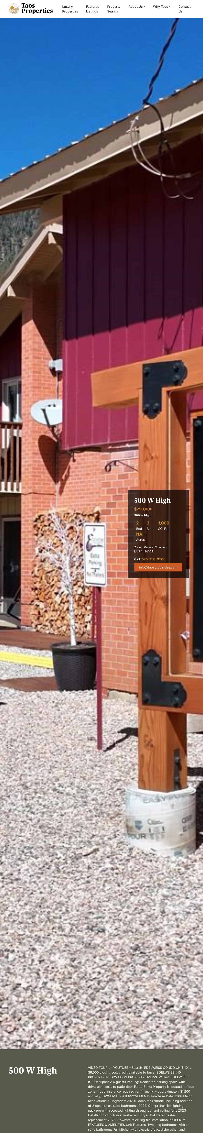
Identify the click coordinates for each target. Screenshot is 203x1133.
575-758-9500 (154, 559)
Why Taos (160, 7)
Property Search (114, 9)
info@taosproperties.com (158, 567)
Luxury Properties (70, 9)
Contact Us (184, 9)
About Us (135, 7)
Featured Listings (92, 9)
